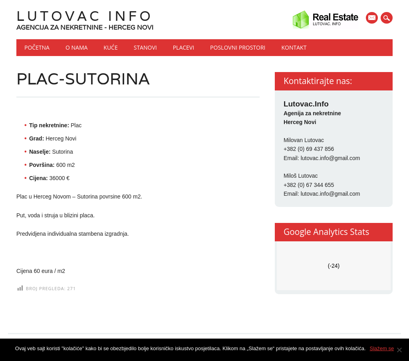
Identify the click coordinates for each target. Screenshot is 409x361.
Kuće (110, 47)
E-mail (372, 18)
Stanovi (145, 47)
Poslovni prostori (237, 47)
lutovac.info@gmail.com (330, 158)
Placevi (183, 47)
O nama (76, 47)
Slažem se (382, 348)
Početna (37, 47)
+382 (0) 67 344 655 (309, 185)
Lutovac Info (84, 16)
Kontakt (294, 47)
